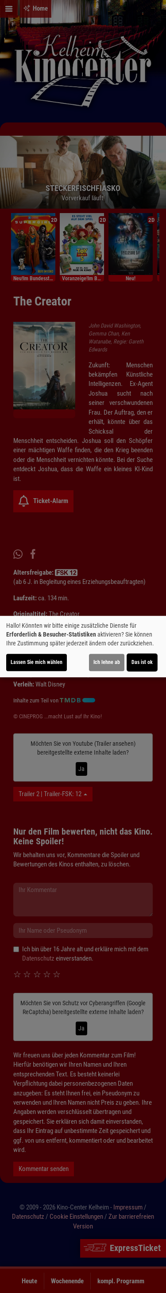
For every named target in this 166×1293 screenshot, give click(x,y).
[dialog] (83, 647)
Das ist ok (142, 662)
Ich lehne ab (106, 662)
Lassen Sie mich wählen (36, 662)
